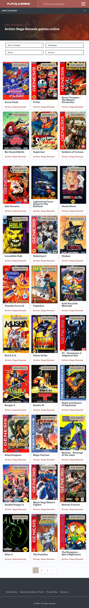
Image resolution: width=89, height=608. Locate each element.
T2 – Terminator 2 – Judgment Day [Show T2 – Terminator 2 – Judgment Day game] (72, 354)
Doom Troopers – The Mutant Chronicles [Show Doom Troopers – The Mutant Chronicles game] (71, 100)
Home (7, 25)
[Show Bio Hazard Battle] (16, 131)
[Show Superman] (44, 131)
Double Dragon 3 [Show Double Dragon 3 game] (14, 504)
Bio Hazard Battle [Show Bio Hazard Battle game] (14, 151)
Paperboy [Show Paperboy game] (38, 305)
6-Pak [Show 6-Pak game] (36, 102)
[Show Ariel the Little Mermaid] (73, 285)
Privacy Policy (52, 592)
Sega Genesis (17, 25)
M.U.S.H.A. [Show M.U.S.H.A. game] (11, 355)
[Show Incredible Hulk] (16, 235)
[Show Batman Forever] (73, 483)
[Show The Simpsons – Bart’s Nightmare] (73, 533)
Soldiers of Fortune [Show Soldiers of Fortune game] (72, 151)
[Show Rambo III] (44, 384)
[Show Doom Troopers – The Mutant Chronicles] (73, 81)
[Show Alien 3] (16, 533)
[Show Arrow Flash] (16, 81)
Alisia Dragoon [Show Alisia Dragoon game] (13, 454)
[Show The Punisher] (44, 533)
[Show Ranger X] (16, 384)
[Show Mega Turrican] (44, 434)
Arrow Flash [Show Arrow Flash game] (11, 102)
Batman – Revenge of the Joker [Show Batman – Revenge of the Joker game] (72, 453)
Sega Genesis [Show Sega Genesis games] (20, 65)
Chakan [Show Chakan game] (66, 255)
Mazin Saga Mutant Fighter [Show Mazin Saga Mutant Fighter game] (44, 503)
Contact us (64, 592)
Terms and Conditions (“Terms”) (32, 592)
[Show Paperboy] (44, 285)
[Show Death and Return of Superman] (73, 384)
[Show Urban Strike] (44, 334)
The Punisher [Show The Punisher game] (40, 554)
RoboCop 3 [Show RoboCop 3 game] (39, 255)
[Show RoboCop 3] (44, 235)
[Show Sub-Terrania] (16, 185)
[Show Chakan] (73, 235)
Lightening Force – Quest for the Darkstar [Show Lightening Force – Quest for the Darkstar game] (43, 204)
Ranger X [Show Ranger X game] (10, 405)
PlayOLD (18, 3)
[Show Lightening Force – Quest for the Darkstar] (44, 185)
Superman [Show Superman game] (39, 151)
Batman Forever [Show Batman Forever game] (71, 504)
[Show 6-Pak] (44, 81)
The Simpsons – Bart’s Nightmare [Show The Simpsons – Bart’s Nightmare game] (71, 553)
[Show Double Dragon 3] (16, 483)
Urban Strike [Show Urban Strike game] (40, 355)
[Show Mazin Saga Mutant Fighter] (44, 483)
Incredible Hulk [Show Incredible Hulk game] (13, 255)
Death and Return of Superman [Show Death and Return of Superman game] (72, 404)
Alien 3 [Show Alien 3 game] (9, 554)
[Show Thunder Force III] (16, 285)
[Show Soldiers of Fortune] (73, 131)
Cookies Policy (11, 592)
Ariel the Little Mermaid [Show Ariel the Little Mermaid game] (70, 304)
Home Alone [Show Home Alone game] (69, 206)
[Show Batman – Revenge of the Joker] (73, 434)
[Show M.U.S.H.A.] (16, 334)
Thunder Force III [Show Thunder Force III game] (14, 305)
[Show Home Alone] (73, 185)
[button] (39, 3)
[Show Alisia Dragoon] (16, 434)
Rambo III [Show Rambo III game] (38, 405)
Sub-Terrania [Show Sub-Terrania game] (12, 206)
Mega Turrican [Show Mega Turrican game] (41, 454)
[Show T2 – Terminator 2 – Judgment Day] (73, 334)
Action (8, 106)
